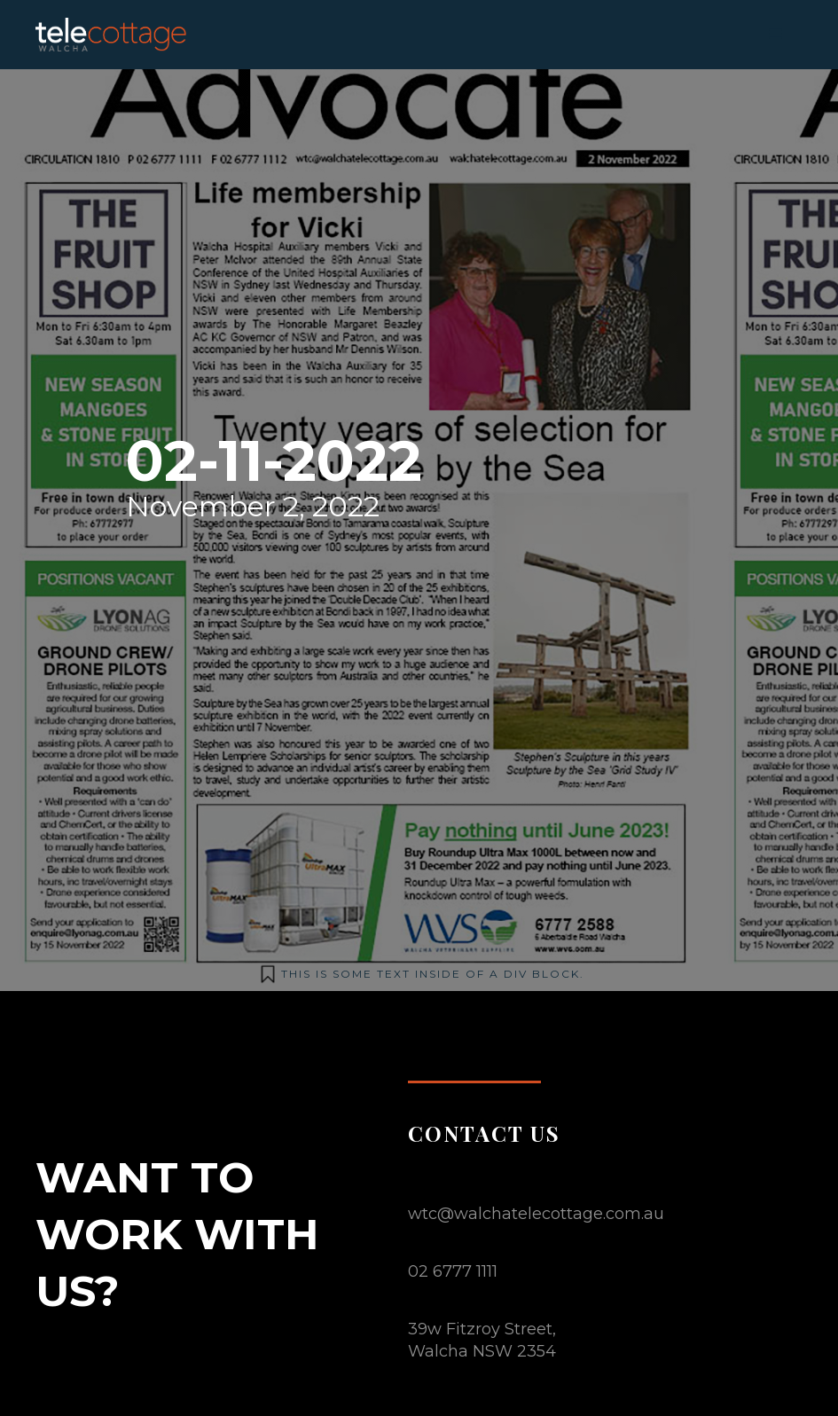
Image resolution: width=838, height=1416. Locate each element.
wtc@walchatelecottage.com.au (536, 1213)
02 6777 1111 (452, 1271)
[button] (776, 34)
